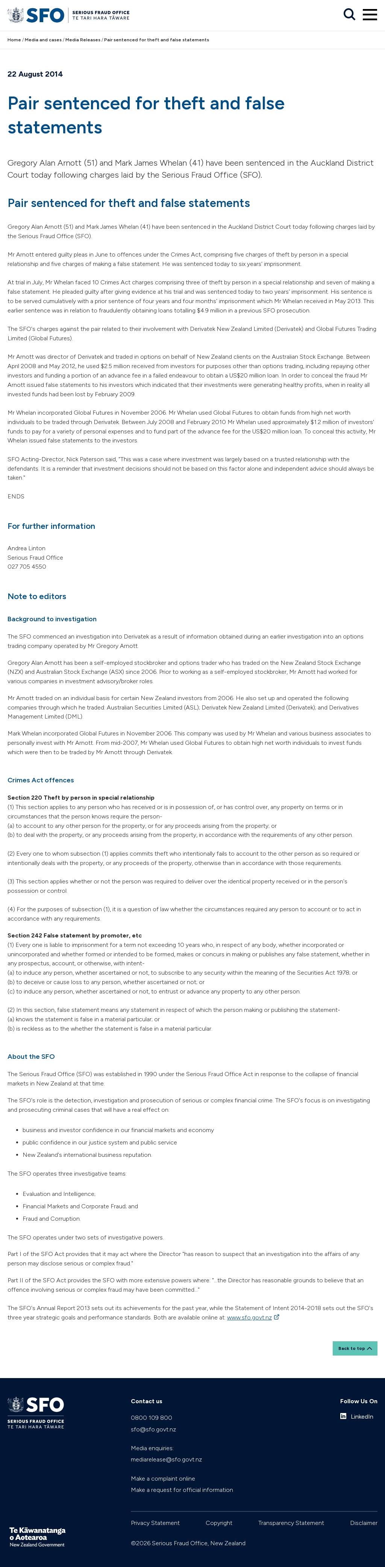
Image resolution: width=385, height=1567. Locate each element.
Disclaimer (363, 1522)
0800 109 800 (151, 1417)
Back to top (351, 1348)
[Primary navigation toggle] (369, 14)
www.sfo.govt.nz (249, 1317)
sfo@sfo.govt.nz (153, 1429)
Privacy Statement (155, 1522)
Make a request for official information (182, 1489)
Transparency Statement (291, 1522)
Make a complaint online (163, 1478)
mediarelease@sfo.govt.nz (166, 1459)
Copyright (219, 1522)
